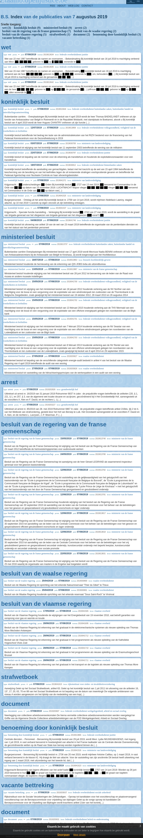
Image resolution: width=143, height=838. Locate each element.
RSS (52, 5)
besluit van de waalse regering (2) (95, 31)
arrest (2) (81, 27)
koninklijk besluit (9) (27, 27)
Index (16, 16)
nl (131, 1)
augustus (86, 16)
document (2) (81, 34)
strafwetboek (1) (59, 34)
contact (87, 5)
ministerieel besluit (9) (58, 27)
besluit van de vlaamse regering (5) (24, 34)
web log (73, 5)
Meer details (79, 835)
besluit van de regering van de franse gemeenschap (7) (36, 31)
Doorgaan (64, 834)
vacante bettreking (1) (16, 37)
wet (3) (6, 27)
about (61, 5)
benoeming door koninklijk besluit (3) (117, 34)
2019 (102, 16)
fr (138, 1)
